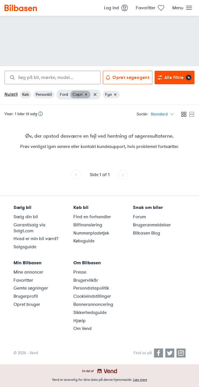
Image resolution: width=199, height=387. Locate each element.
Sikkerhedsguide (90, 312)
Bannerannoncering (93, 304)
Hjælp (79, 321)
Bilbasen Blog (146, 233)
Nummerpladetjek (91, 233)
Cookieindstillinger (92, 296)
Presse (79, 272)
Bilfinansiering (87, 225)
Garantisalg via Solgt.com (29, 228)
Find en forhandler (92, 217)
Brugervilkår (85, 280)
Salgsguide (24, 247)
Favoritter (23, 280)
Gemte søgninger (30, 288)
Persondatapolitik (91, 288)
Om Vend (82, 328)
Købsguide (83, 241)
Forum (139, 217)
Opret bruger (26, 304)
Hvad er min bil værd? (35, 239)
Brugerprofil (25, 296)
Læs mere (140, 379)
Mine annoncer (28, 272)
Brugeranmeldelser (152, 225)
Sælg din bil (25, 217)
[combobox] (52, 77)
